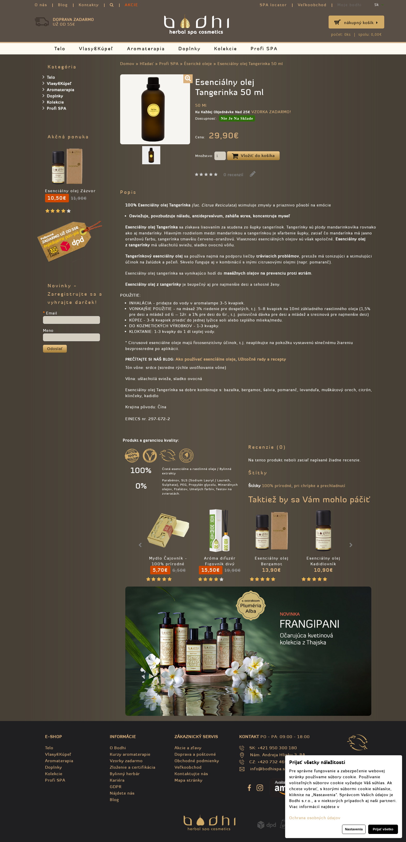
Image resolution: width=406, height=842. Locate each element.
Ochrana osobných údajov (314, 817)
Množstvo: (210, 156)
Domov (127, 63)
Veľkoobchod (312, 4)
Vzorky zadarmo (126, 760)
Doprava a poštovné (195, 754)
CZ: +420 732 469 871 (273, 761)
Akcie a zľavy (188, 747)
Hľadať (147, 63)
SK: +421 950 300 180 (273, 747)
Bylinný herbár (125, 773)
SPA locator (273, 4)
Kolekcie (225, 49)
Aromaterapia (146, 49)
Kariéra (117, 780)
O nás (41, 4)
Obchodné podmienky (197, 760)
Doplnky (189, 49)
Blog (63, 4)
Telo (60, 49)
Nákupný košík (361, 22)
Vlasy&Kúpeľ (96, 49)
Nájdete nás (122, 793)
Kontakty (89, 4)
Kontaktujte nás (191, 773)
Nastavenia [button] (354, 829)
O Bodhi (118, 747)
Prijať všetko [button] (383, 829)
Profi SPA (264, 49)
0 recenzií (233, 174)
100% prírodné (277, 485)
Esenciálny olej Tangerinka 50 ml (250, 63)
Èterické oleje (198, 63)
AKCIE (131, 4)
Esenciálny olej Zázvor (70, 190)
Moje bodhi (349, 4)
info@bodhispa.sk (268, 768)
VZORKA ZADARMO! (271, 111)
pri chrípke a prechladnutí (319, 485)
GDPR (115, 786)
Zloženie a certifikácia (132, 767)
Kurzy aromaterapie (130, 754)
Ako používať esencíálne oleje (206, 359)
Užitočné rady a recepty (262, 359)
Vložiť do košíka (253, 156)
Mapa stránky (188, 780)
